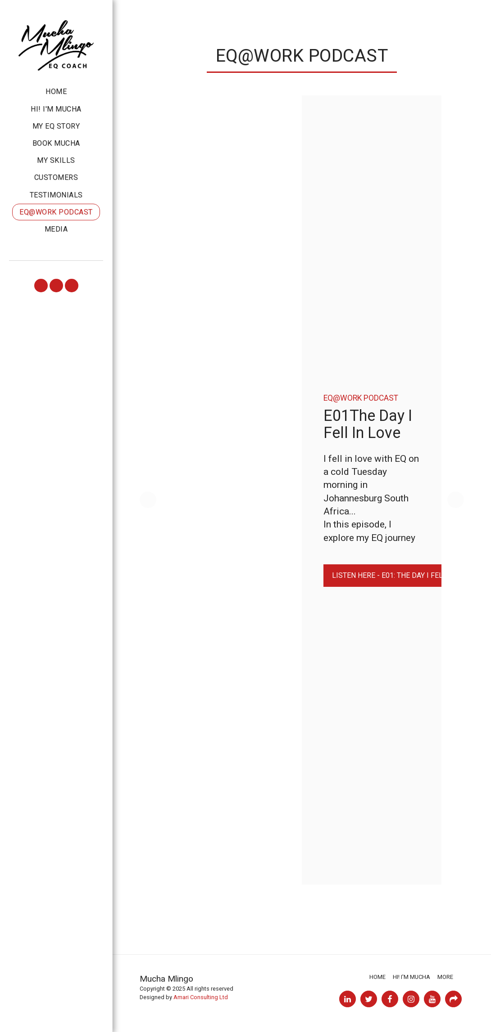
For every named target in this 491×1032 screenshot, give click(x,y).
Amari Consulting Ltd (200, 997)
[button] (41, 285)
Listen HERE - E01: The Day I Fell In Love (403, 575)
